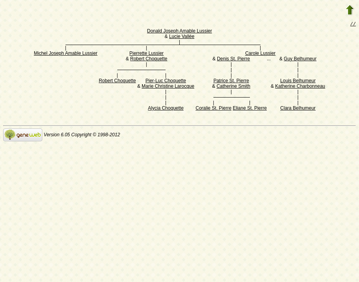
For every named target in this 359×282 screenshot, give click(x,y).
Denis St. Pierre (233, 59)
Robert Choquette (149, 59)
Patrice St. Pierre (231, 81)
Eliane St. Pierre (250, 109)
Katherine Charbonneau (300, 87)
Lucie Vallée (182, 37)
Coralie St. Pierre (213, 109)
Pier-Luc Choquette (166, 81)
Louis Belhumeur (297, 81)
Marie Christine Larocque (168, 87)
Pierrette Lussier (146, 54)
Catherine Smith (233, 87)
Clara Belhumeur (297, 109)
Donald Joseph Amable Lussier (179, 31)
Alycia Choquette (166, 109)
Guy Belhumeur (300, 59)
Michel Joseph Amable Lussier (65, 54)
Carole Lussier (260, 54)
